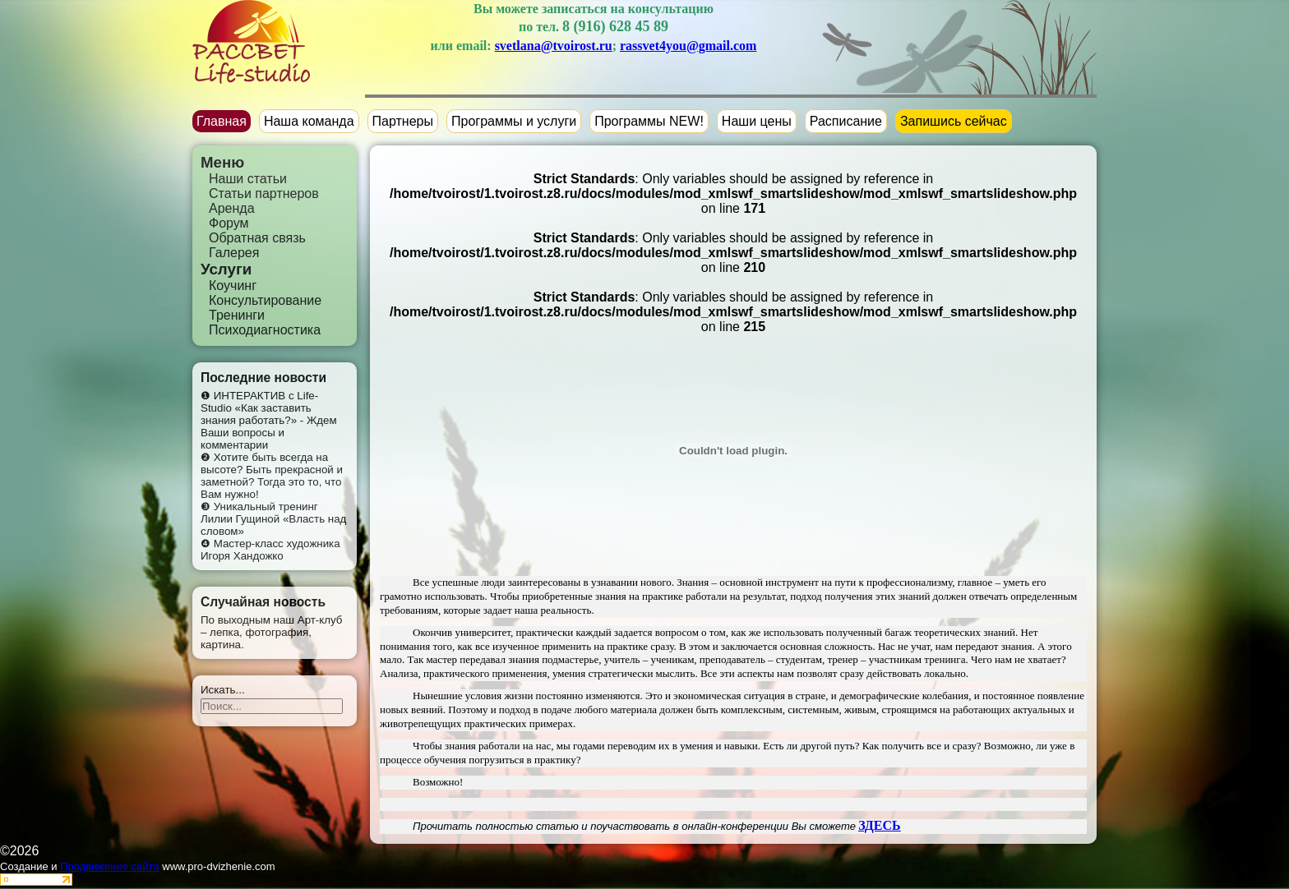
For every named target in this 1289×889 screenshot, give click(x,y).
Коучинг (232, 285)
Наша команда (309, 121)
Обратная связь (257, 238)
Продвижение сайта (109, 866)
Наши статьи (248, 179)
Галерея (234, 253)
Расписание (846, 121)
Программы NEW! (649, 121)
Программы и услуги (513, 121)
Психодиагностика (265, 330)
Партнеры (402, 121)
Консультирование (265, 300)
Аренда (232, 208)
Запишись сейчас (953, 121)
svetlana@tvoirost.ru (553, 46)
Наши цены (757, 121)
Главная (221, 121)
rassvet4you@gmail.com (688, 46)
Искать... (223, 690)
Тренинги (237, 315)
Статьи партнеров (264, 193)
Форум (229, 223)
